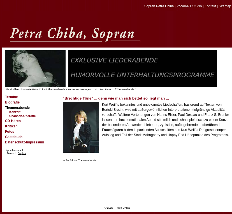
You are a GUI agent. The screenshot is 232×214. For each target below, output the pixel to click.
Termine (11, 97)
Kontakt (210, 6)
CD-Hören (13, 121)
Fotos (9, 132)
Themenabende (125, 89)
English (22, 153)
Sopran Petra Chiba (159, 6)
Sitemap (225, 6)
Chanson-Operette (22, 116)
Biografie (12, 102)
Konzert (14, 112)
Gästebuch (13, 137)
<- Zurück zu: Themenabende (79, 160)
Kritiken (11, 126)
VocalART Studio (189, 6)
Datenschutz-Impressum (24, 142)
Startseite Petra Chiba (33, 89)
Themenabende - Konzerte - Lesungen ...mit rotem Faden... (81, 89)
